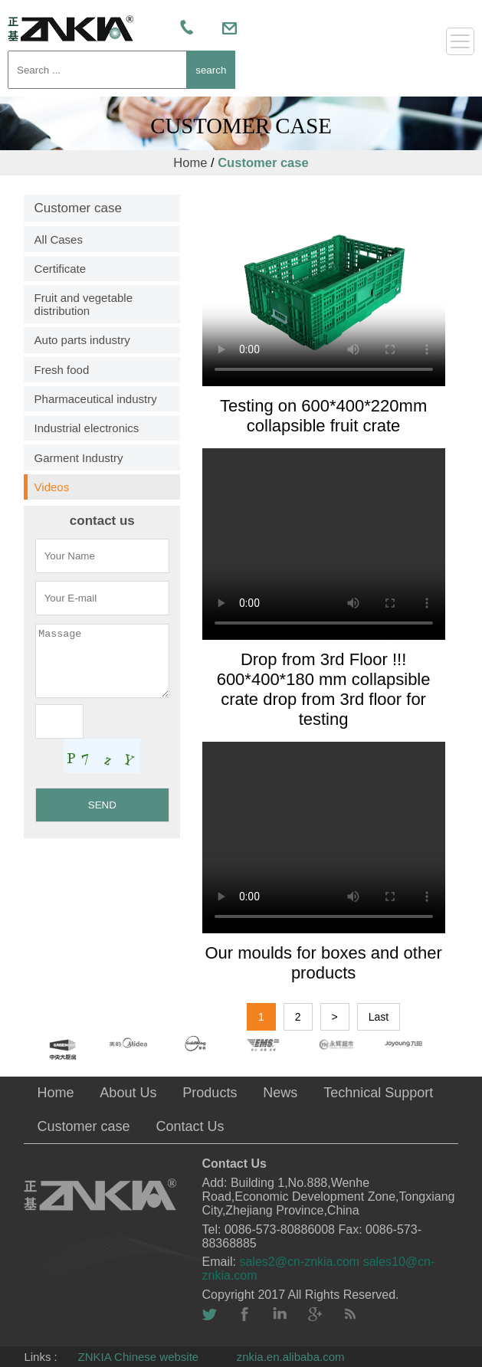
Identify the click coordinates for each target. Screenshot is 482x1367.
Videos (52, 486)
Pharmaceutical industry (95, 398)
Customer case (263, 163)
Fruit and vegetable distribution (83, 304)
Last (379, 1017)
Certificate (60, 268)
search (210, 70)
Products (209, 1092)
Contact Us (190, 1126)
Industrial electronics (86, 427)
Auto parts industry (82, 339)
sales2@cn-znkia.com (300, 1261)
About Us (128, 1092)
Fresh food (62, 369)
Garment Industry (78, 457)
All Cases (58, 239)
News (280, 1092)
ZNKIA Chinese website (138, 1356)
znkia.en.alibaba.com (291, 1356)
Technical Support (378, 1092)
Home (190, 163)
